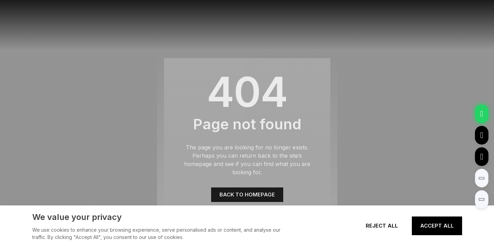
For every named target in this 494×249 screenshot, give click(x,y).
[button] (481, 178)
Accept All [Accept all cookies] (437, 225)
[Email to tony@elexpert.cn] (481, 135)
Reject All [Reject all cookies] (382, 225)
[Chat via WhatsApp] (481, 113)
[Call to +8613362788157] (481, 156)
